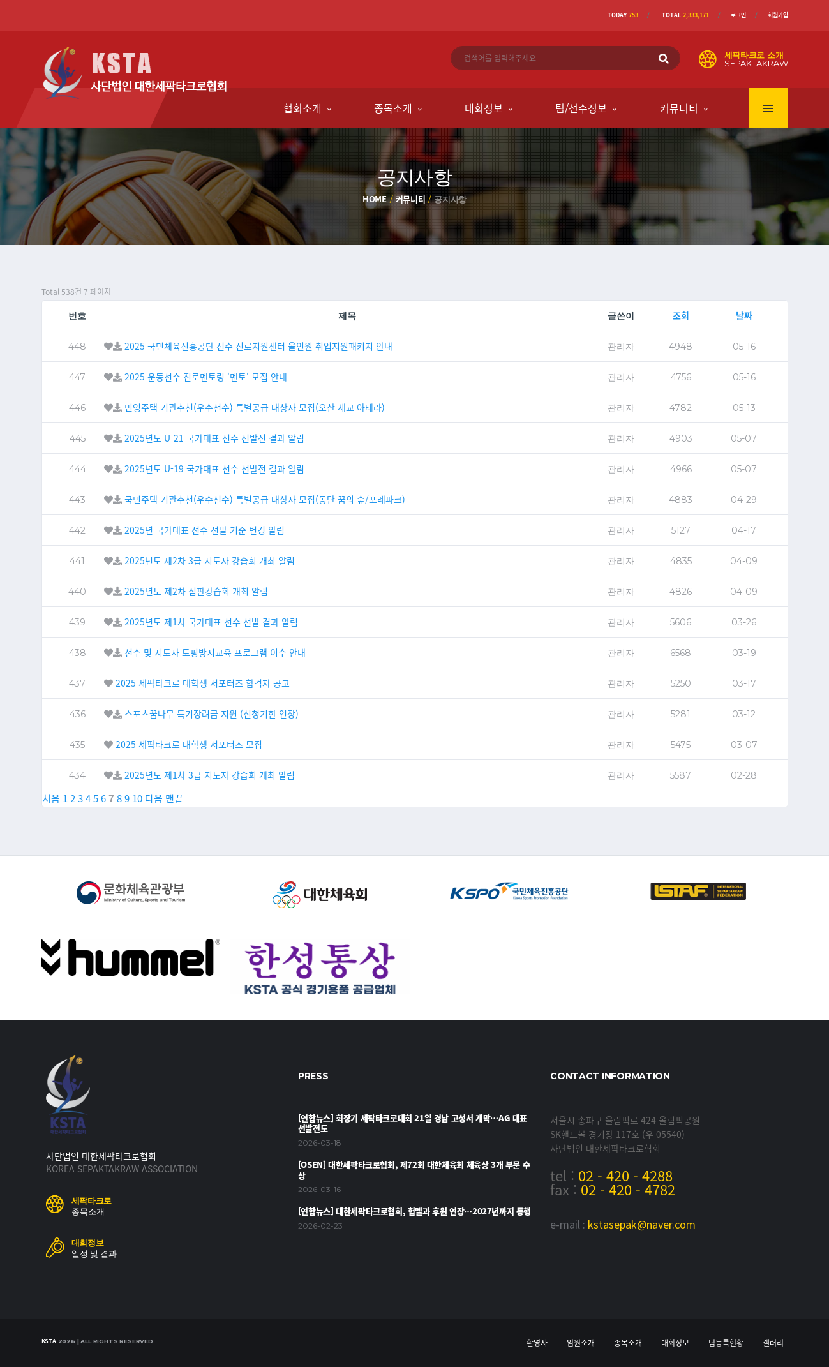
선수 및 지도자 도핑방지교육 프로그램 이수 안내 (215, 652)
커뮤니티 (679, 108)
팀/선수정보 (581, 108)
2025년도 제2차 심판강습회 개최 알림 (196, 591)
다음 (154, 798)
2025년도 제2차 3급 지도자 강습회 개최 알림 (209, 560)
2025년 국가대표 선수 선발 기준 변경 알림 (204, 529)
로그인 (738, 15)
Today (623, 15)
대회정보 (484, 108)
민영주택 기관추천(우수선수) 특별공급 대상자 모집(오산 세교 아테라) (254, 407)
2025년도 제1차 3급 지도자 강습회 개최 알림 (209, 774)
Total (685, 15)
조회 (681, 315)
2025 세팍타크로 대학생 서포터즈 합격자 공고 (203, 682)
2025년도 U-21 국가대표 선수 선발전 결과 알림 (214, 437)
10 (137, 798)
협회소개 (302, 108)
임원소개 (581, 1342)
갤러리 (773, 1342)
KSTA (48, 1341)
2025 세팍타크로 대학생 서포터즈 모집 (189, 744)
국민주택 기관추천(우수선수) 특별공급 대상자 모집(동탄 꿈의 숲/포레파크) (264, 499)
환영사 (537, 1342)
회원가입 (778, 15)
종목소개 (393, 108)
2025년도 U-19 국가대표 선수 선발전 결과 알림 (214, 468)
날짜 (744, 315)
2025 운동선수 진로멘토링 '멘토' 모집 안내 (205, 376)
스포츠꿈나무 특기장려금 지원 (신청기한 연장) (211, 713)
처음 (51, 798)
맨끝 (174, 798)
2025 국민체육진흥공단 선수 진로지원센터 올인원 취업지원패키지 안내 (258, 346)
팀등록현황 (725, 1342)
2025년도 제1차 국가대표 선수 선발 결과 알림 (211, 621)
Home (374, 199)
